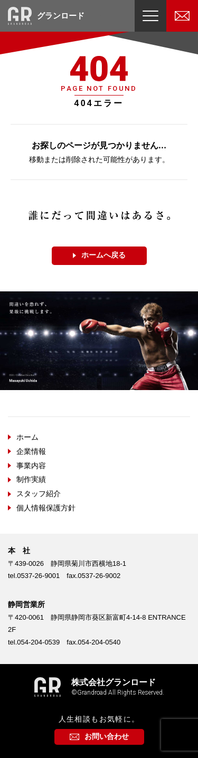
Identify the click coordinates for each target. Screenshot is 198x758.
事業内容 (31, 465)
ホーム (27, 437)
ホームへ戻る (103, 255)
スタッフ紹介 (38, 493)
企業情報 (31, 451)
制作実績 (31, 479)
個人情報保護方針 (46, 508)
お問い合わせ (106, 736)
